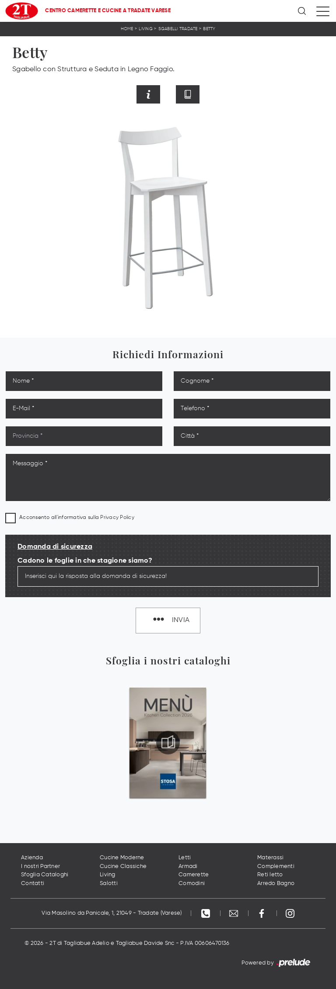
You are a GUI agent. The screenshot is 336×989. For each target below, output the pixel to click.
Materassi (270, 858)
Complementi (275, 866)
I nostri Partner (40, 866)
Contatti (32, 883)
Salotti (109, 883)
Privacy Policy (117, 517)
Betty (209, 29)
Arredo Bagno (275, 883)
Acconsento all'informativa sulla (76, 517)
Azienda (32, 858)
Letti (184, 858)
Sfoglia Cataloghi (44, 875)
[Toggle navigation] (322, 11)
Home (127, 29)
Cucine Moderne (122, 858)
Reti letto (270, 875)
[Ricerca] (302, 11)
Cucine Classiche (123, 866)
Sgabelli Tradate (178, 29)
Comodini (191, 883)
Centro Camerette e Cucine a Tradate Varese (108, 11)
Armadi (188, 866)
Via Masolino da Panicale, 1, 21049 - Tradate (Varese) (112, 913)
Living (146, 29)
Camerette (193, 875)
